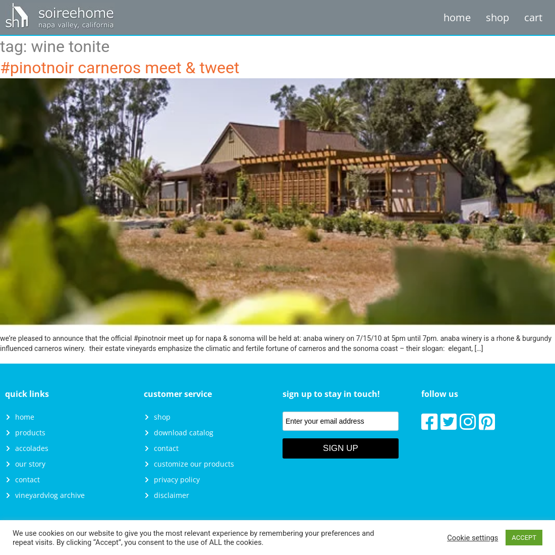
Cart (533, 17)
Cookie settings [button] (472, 537)
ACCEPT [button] (524, 537)
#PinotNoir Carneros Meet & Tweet (119, 67)
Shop (497, 17)
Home (457, 17)
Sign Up (340, 448)
